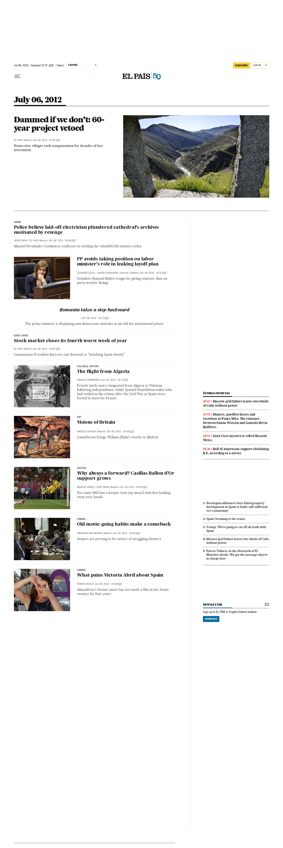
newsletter (212, 604)
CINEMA (81, 519)
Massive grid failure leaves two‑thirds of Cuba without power (236, 403)
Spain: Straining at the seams (225, 518)
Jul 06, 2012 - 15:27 (95, 318)
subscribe (241, 65)
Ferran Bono (85, 584)
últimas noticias (216, 393)
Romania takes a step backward (94, 310)
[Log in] (260, 65)
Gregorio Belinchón (89, 533)
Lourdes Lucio (86, 272)
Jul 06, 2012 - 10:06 (120, 431)
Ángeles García (86, 431)
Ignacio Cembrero (88, 379)
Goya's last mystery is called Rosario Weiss (235, 438)
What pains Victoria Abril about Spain (120, 575)
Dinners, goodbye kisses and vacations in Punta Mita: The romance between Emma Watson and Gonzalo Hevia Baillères (235, 420)
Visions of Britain (96, 422)
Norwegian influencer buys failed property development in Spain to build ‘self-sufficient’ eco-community (237, 506)
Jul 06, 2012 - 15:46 (62, 240)
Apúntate (211, 618)
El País (18, 140)
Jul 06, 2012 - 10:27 (114, 379)
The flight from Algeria (103, 372)
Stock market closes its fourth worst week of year (70, 341)
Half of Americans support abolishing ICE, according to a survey (236, 451)
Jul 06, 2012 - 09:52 (133, 487)
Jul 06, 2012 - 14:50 (46, 348)
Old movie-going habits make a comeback (124, 524)
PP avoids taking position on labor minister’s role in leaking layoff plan (118, 262)
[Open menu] (17, 76)
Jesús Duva (20, 240)
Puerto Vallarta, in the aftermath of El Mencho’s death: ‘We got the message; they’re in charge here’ (237, 554)
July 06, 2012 (38, 100)
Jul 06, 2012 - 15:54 (46, 140)
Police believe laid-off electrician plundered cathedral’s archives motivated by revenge (86, 230)
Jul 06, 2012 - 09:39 (126, 533)
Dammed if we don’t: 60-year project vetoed (59, 124)
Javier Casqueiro (108, 272)
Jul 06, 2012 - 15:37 (153, 272)
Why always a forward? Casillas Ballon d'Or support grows (126, 476)
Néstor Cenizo (86, 487)
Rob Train (103, 487)
